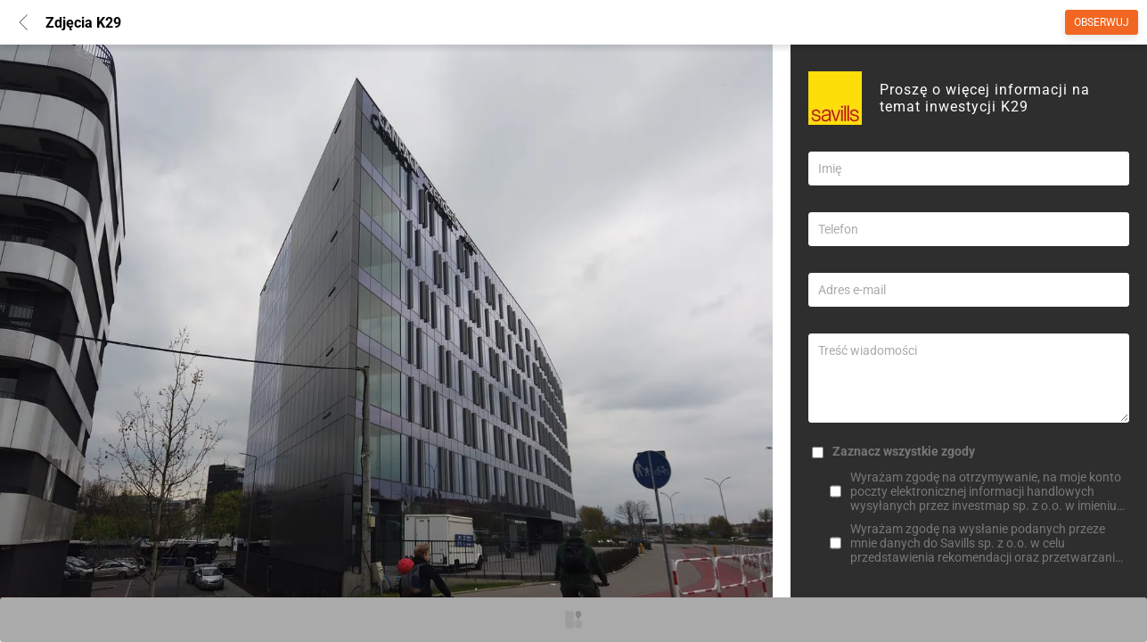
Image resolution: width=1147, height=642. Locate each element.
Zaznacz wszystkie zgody (903, 451)
